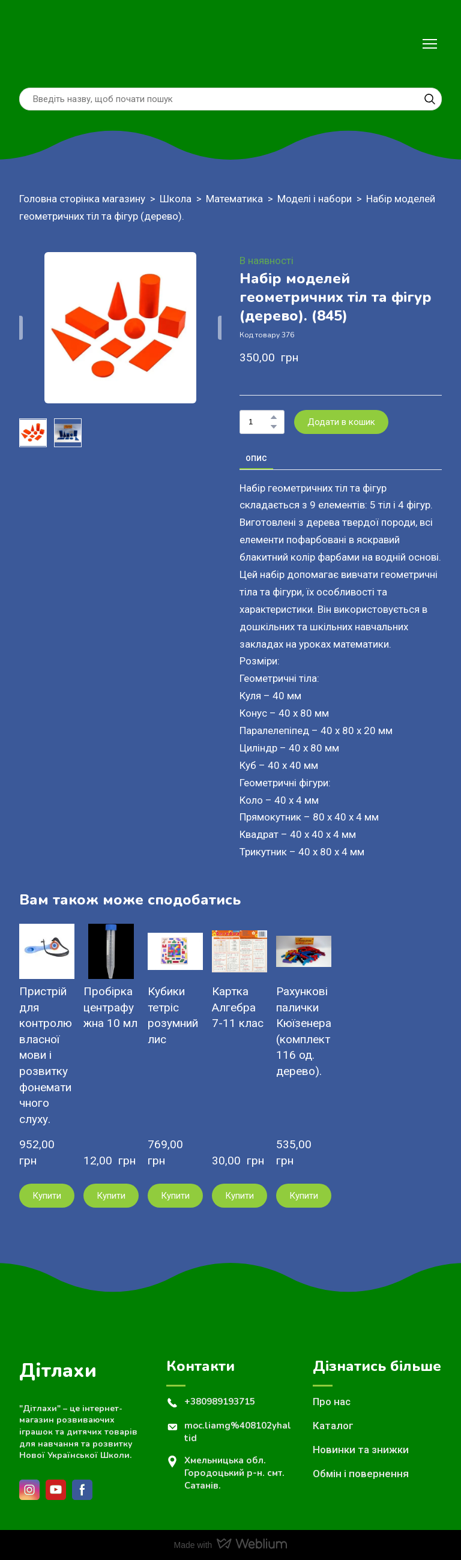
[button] (430, 99)
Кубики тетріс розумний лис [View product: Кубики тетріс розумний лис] (173, 1015)
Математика (234, 199)
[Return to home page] (45, 44)
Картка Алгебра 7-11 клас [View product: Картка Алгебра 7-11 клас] (238, 1007)
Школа (175, 199)
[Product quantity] (259, 422)
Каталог (333, 1426)
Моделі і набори (314, 199)
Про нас (332, 1402)
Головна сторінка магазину (82, 199)
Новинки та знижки (361, 1450)
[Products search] (230, 99)
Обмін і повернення (361, 1474)
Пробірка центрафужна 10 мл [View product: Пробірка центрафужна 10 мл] (110, 1007)
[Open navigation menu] (430, 44)
